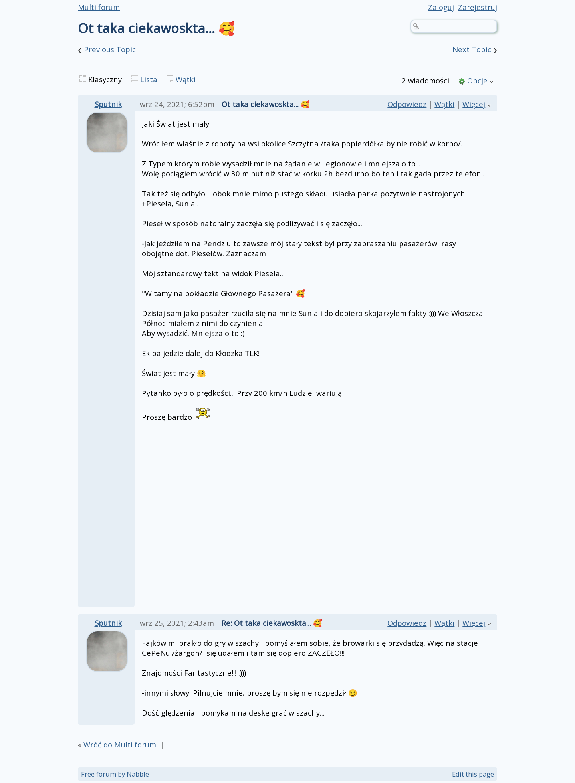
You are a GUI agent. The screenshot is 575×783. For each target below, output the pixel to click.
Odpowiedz (406, 104)
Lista (148, 79)
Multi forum (99, 7)
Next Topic (471, 50)
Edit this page (473, 774)
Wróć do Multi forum (119, 744)
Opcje (477, 80)
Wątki (186, 79)
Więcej (473, 104)
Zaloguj (441, 7)
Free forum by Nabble (115, 774)
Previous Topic (110, 50)
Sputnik (108, 104)
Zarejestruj (477, 7)
